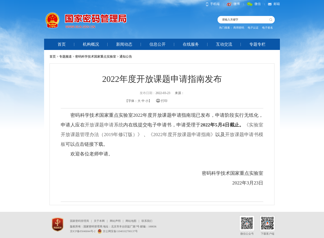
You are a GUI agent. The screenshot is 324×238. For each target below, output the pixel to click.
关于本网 (99, 220)
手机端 (213, 4)
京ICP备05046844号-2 (82, 231)
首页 (62, 44)
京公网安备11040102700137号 (118, 231)
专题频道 (65, 56)
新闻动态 (124, 44)
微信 (254, 4)
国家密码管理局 (79, 220)
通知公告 (125, 56)
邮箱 (274, 4)
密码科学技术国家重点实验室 (95, 56)
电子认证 (253, 27)
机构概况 (91, 44)
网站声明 (115, 220)
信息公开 (157, 44)
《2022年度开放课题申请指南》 (181, 134)
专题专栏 (257, 44)
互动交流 (224, 44)
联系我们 (147, 220)
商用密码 (238, 27)
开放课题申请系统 (104, 125)
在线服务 (191, 44)
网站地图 (131, 220)
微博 (233, 4)
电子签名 (267, 27)
